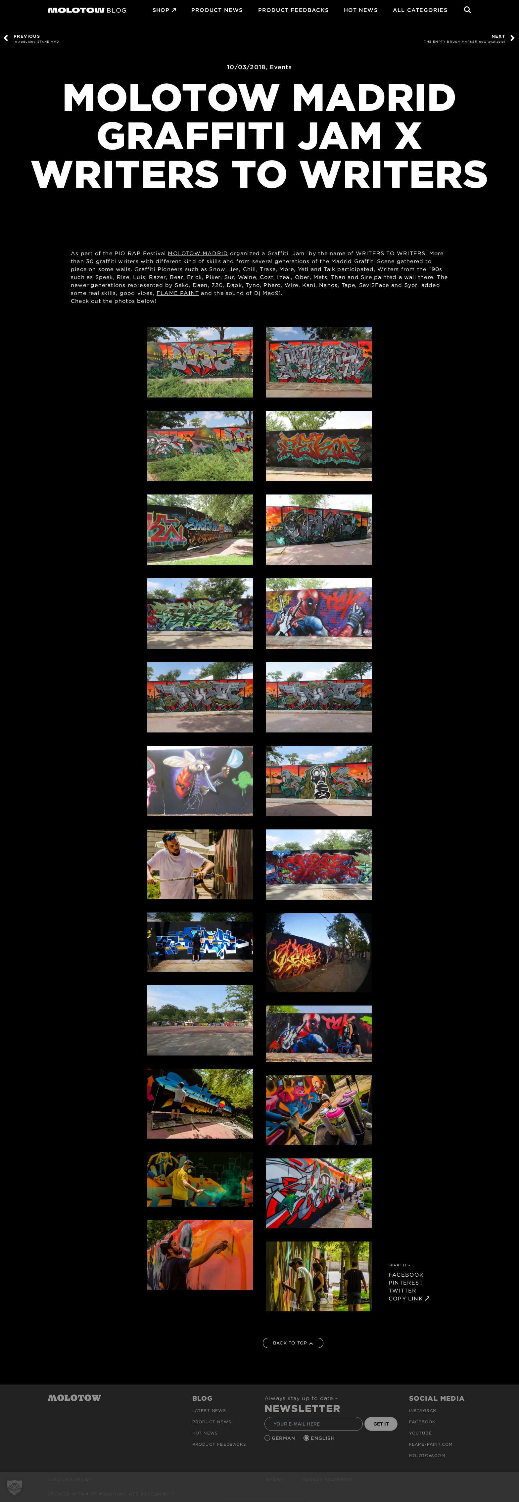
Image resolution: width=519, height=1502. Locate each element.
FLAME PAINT (178, 293)
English (324, 1438)
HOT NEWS (361, 10)
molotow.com (427, 1455)
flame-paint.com (431, 1444)
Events (281, 67)
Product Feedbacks (293, 10)
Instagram (423, 1410)
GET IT (381, 1424)
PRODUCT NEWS (217, 10)
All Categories (420, 10)
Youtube (420, 1433)
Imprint (274, 1479)
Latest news (209, 1410)
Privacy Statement (327, 1479)
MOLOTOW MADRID (198, 253)
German (284, 1438)
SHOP (161, 10)
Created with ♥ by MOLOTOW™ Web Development (112, 1493)
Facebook (422, 1421)
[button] (14, 1487)
